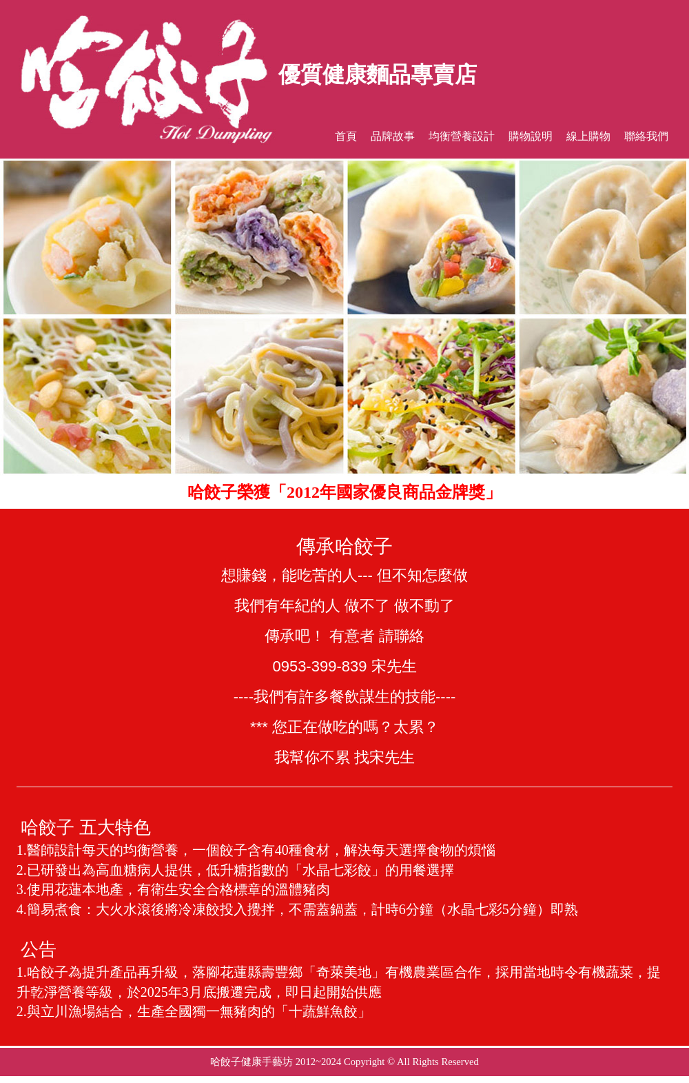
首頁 (346, 136)
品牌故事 (393, 136)
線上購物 (588, 136)
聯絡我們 (646, 136)
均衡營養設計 (462, 136)
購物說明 (530, 136)
